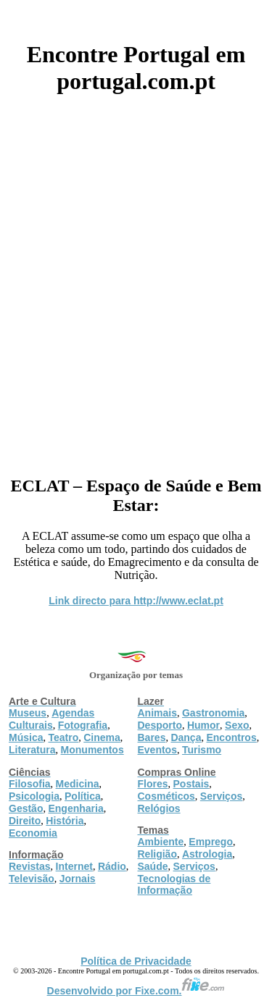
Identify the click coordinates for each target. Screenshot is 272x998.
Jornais (77, 878)
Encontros (231, 737)
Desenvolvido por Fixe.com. (136, 991)
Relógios (159, 808)
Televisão (31, 878)
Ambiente (161, 841)
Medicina (77, 784)
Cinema (101, 737)
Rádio (112, 866)
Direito (25, 820)
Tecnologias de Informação (174, 884)
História (64, 820)
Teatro (63, 737)
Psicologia (34, 796)
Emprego (211, 841)
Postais (191, 784)
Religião (157, 854)
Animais (157, 713)
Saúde (153, 866)
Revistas (30, 866)
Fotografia (82, 725)
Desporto (160, 725)
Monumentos (92, 750)
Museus (27, 713)
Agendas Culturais (51, 719)
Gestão (26, 808)
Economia (33, 833)
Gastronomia (213, 713)
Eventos (157, 750)
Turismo (201, 750)
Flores (153, 784)
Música (26, 737)
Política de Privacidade (136, 961)
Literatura (32, 750)
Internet (74, 866)
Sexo (237, 725)
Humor (203, 725)
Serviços (221, 796)
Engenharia (75, 808)
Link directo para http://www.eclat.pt (136, 600)
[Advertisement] (136, 279)
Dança (185, 737)
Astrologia (207, 854)
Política (83, 796)
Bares (152, 737)
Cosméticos (166, 796)
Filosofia (30, 784)
